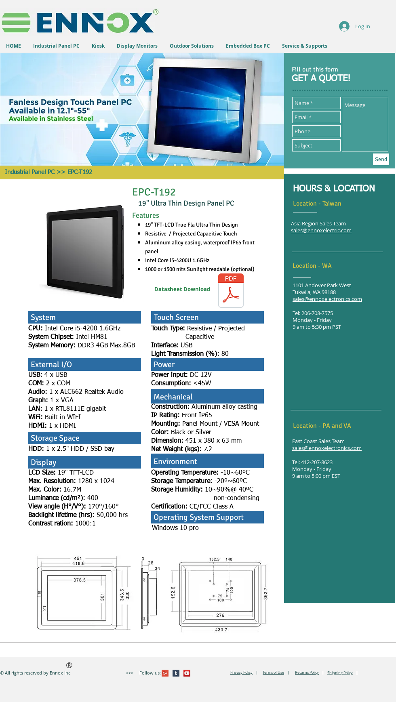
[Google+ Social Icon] (165, 673)
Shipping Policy (340, 672)
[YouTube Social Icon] (186, 673)
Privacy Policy (241, 672)
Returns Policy (307, 672)
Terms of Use (273, 672)
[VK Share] (224, 673)
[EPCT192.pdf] (230, 291)
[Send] (381, 159)
